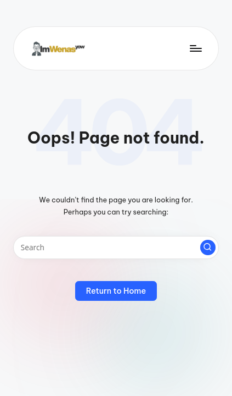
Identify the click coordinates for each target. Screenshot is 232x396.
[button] (208, 247)
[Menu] (195, 48)
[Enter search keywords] (116, 247)
